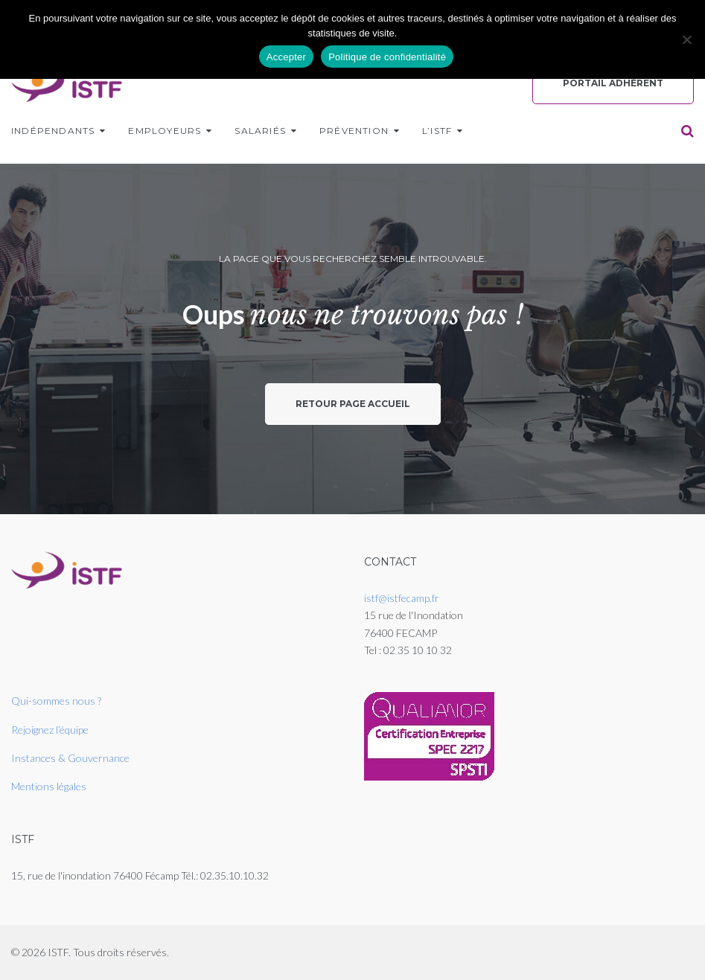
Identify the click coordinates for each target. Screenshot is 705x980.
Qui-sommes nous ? (56, 700)
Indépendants (53, 130)
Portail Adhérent (613, 83)
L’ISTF (437, 130)
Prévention (354, 130)
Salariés (260, 130)
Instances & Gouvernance (70, 758)
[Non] (686, 39)
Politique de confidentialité (387, 57)
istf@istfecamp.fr (401, 598)
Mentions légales (48, 786)
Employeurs (164, 130)
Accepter (286, 57)
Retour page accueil (353, 403)
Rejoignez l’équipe (50, 729)
